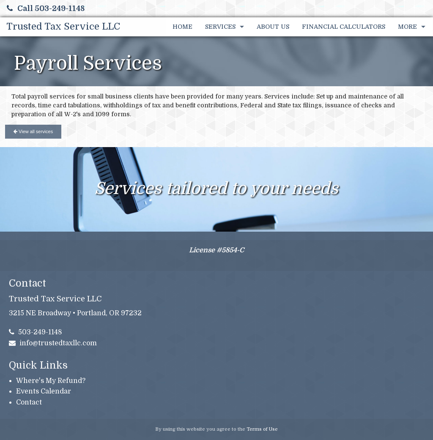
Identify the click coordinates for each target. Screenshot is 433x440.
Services (220, 26)
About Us (273, 26)
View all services (33, 131)
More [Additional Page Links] (407, 26)
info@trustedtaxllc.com (53, 343)
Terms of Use (262, 429)
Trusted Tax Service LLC (63, 26)
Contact (29, 402)
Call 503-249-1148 (46, 8)
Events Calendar (43, 391)
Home (182, 26)
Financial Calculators (343, 26)
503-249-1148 (36, 332)
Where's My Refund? (50, 381)
